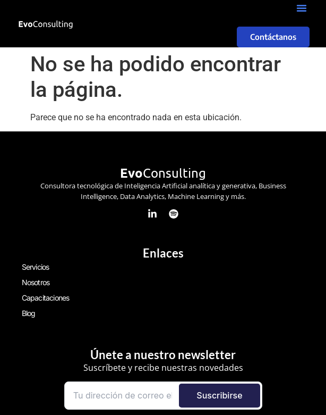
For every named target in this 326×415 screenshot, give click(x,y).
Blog (29, 313)
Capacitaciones (46, 297)
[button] (302, 8)
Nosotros (36, 282)
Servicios (35, 266)
